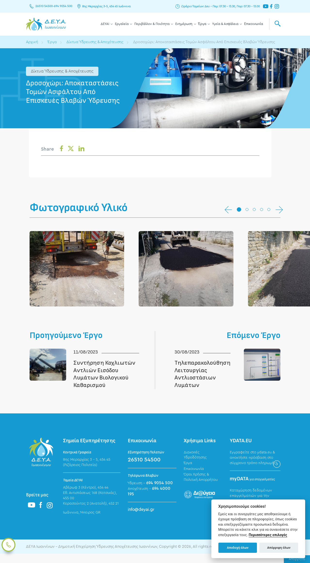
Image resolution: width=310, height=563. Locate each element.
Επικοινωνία (253, 24)
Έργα (202, 24)
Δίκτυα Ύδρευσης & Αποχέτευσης (96, 42)
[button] (239, 210)
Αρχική (32, 42)
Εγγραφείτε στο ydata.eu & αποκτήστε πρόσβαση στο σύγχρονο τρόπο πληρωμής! (253, 466)
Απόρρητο (297, 559)
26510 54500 (43, 6)
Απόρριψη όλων (278, 547)
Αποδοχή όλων (237, 547)
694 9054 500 (62, 6)
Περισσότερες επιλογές (268, 535)
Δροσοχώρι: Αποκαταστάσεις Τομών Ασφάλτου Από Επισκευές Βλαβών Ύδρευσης (207, 42)
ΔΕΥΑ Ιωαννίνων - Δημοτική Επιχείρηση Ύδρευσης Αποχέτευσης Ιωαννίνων (46, 24)
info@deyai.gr (141, 518)
